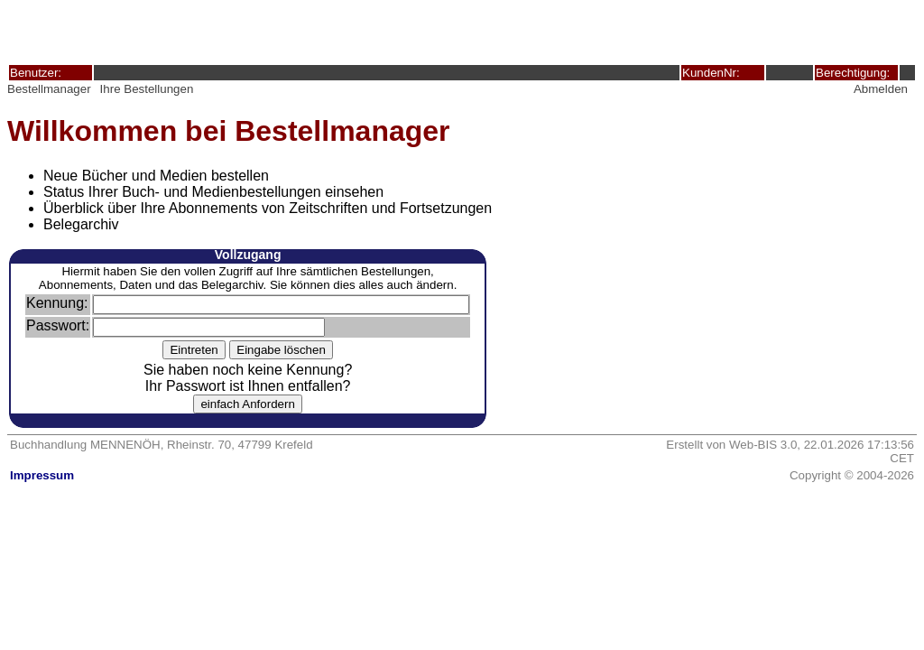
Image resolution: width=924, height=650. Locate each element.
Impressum (42, 475)
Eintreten (193, 350)
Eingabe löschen (281, 350)
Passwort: (57, 325)
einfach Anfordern (247, 404)
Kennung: (57, 303)
